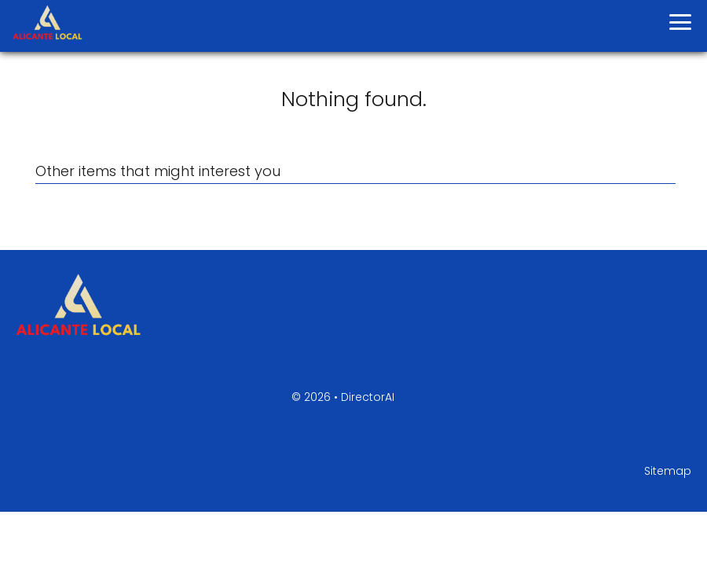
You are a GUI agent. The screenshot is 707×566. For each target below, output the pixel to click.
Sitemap (667, 471)
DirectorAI (367, 397)
